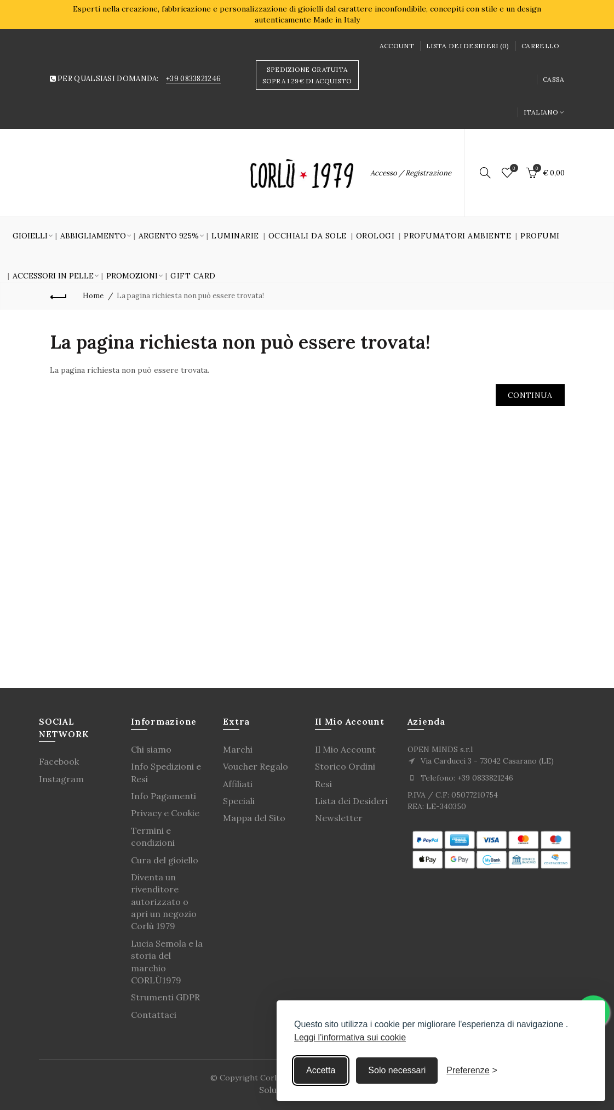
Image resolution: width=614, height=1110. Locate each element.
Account (397, 46)
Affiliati (238, 783)
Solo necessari (397, 1070)
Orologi (375, 236)
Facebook (59, 761)
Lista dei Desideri (351, 800)
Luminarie (235, 236)
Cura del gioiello (164, 860)
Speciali (239, 800)
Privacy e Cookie (165, 812)
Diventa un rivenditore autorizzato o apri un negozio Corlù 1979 (164, 902)
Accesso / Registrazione (410, 173)
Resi (323, 783)
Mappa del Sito (254, 817)
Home (93, 295)
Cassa (554, 79)
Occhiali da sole (307, 236)
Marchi (238, 749)
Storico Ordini (345, 766)
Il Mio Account (345, 749)
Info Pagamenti (163, 795)
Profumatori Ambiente (457, 236)
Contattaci (153, 1014)
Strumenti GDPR (165, 997)
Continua (530, 395)
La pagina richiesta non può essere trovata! (190, 295)
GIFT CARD (193, 276)
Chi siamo (151, 749)
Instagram (61, 778)
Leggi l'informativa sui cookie (350, 1037)
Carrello (540, 46)
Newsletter (339, 817)
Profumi (540, 236)
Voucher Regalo (255, 766)
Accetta (320, 1070)
